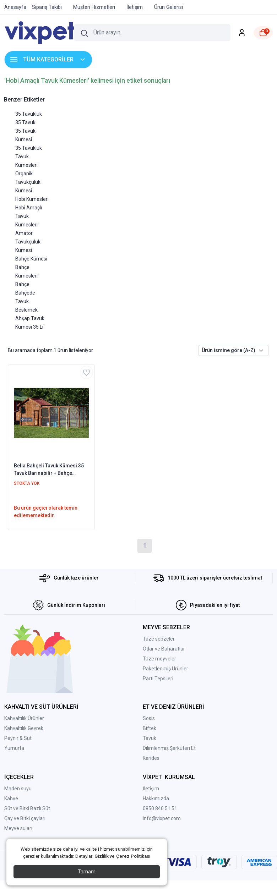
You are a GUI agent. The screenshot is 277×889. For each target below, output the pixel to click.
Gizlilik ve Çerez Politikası (122, 856)
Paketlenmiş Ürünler (165, 668)
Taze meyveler (159, 659)
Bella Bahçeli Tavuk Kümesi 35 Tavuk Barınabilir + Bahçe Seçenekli (49, 470)
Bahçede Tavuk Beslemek (26, 301)
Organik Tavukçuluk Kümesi (27, 182)
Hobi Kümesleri (32, 199)
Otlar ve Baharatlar (164, 649)
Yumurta (14, 748)
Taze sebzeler (159, 639)
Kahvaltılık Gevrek (23, 728)
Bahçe (22, 284)
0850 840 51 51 (160, 808)
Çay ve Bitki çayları (24, 818)
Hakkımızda (156, 798)
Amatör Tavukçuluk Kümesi (27, 241)
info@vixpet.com (162, 818)
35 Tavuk (25, 122)
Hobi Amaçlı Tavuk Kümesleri (28, 216)
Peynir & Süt (18, 738)
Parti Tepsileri (158, 678)
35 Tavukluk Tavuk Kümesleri (28, 156)
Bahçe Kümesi (31, 259)
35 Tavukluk (28, 114)
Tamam (87, 871)
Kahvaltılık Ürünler (24, 718)
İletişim (151, 788)
